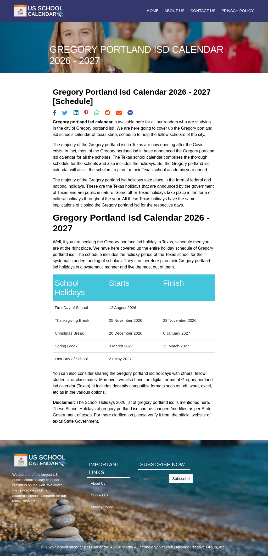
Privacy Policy (237, 10)
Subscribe (181, 478)
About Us (174, 10)
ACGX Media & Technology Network (141, 547)
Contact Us (202, 10)
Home (153, 10)
